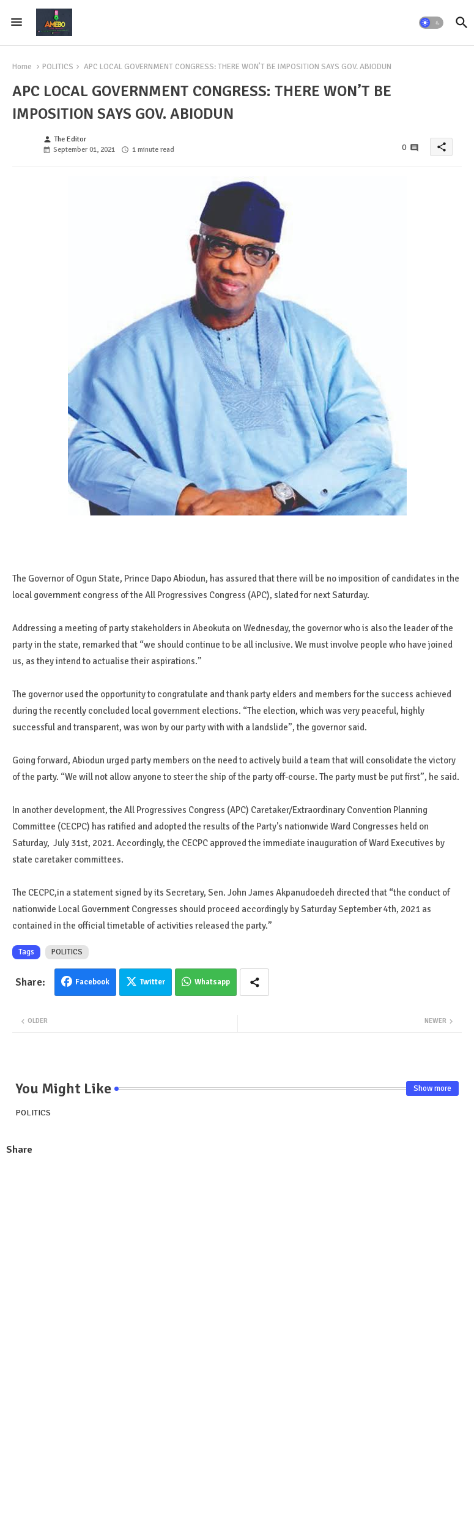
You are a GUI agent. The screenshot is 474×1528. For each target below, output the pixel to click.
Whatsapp (212, 982)
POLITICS (57, 67)
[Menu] (16, 22)
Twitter (152, 982)
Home (22, 67)
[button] (431, 23)
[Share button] (254, 982)
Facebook (92, 982)
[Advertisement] (237, 1255)
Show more (432, 1088)
